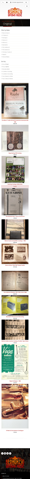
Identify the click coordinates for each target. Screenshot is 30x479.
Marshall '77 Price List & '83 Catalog (15, 316)
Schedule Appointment (16, 2)
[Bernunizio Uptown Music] (15, 12)
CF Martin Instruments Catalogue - (15, 430)
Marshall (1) (5, 44)
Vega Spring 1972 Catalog (15, 153)
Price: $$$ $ (6, 64)
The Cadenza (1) (6, 47)
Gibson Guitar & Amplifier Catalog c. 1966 (15, 240)
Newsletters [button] (10, 453)
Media (7, 21)
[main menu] (27, 6)
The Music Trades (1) (7, 52)
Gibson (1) (5, 42)
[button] (26, 2)
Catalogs (13, 21)
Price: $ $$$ (6, 66)
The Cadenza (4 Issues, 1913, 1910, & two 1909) (15, 292)
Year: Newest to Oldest (8, 76)
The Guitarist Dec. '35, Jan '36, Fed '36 (15, 216)
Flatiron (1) (5, 40)
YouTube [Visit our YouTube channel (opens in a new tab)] (7, 453)
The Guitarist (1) (6, 49)
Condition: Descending (8, 73)
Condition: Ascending (7, 71)
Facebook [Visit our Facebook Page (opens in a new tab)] (2, 453)
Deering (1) (5, 37)
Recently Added (6, 69)
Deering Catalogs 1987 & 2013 (15, 184)
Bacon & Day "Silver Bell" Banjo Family (15, 265)
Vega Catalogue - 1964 (15, 381)
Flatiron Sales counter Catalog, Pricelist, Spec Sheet (15, 341)
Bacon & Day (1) (6, 33)
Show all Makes (6, 56)
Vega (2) (4, 54)
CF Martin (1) (5, 35)
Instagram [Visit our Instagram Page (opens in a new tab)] (5, 453)
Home (3, 21)
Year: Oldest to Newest (8, 78)
